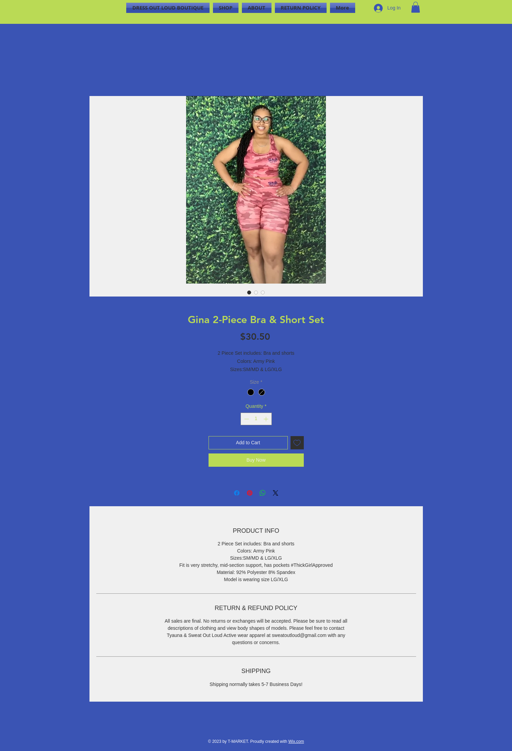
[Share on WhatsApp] (263, 493)
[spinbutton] (256, 419)
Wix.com (296, 741)
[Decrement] (246, 419)
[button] (415, 7)
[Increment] (266, 419)
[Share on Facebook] (237, 493)
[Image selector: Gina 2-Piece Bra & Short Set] (249, 292)
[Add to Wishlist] (297, 442)
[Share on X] (275, 493)
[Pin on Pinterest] (250, 493)
